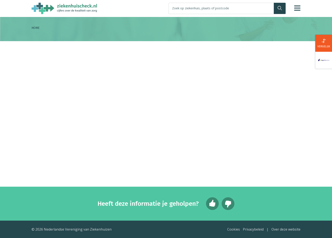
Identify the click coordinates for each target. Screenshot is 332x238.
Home (36, 28)
